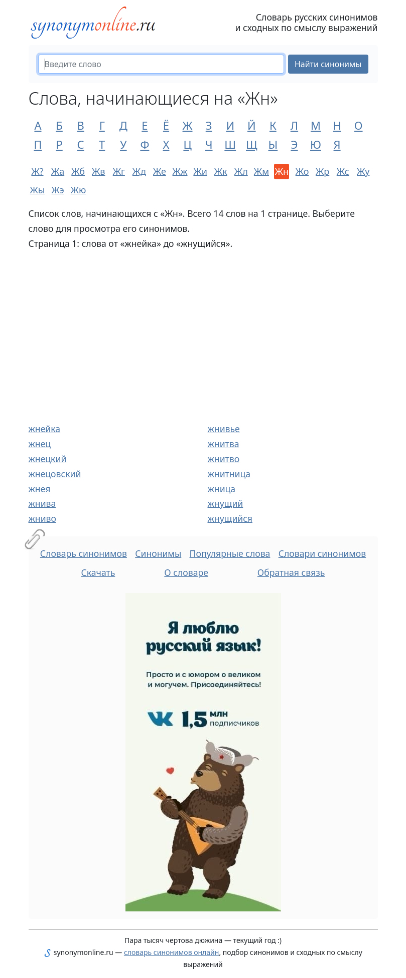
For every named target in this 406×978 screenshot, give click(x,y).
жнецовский (55, 474)
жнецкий (48, 459)
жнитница (229, 474)
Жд (139, 171)
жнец (40, 444)
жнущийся (230, 518)
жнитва (223, 444)
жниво (42, 518)
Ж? (37, 171)
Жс (343, 171)
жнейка (45, 429)
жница (222, 489)
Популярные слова (230, 553)
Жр (322, 171)
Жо (302, 171)
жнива (42, 503)
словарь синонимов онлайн (171, 952)
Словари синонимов (322, 553)
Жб (78, 171)
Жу (363, 171)
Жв (98, 171)
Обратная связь (291, 572)
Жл (241, 171)
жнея (40, 489)
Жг (119, 171)
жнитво (224, 459)
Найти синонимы (328, 64)
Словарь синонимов (83, 553)
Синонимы (158, 553)
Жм (261, 171)
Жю (78, 190)
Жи (200, 171)
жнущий (225, 503)
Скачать (98, 572)
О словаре (186, 572)
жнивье (224, 429)
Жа (57, 171)
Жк (220, 171)
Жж (180, 171)
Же (159, 171)
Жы (37, 190)
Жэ (57, 190)
